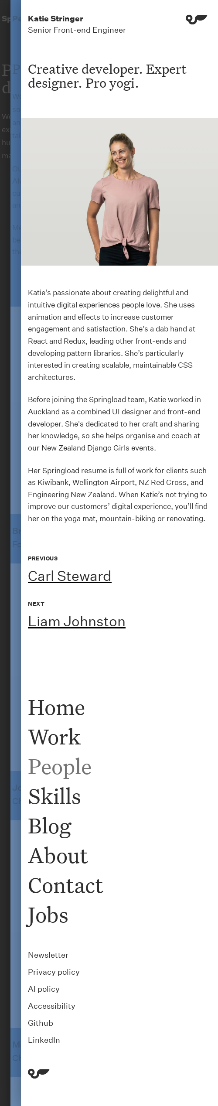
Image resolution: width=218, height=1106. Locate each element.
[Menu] (197, 24)
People (60, 766)
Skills (54, 795)
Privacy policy (54, 971)
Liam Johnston (77, 621)
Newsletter (48, 954)
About (58, 855)
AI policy (44, 988)
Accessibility (51, 1005)
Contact (65, 884)
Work (54, 736)
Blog (49, 825)
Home (56, 706)
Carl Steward (70, 575)
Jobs (48, 914)
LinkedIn (44, 1040)
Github (40, 1022)
